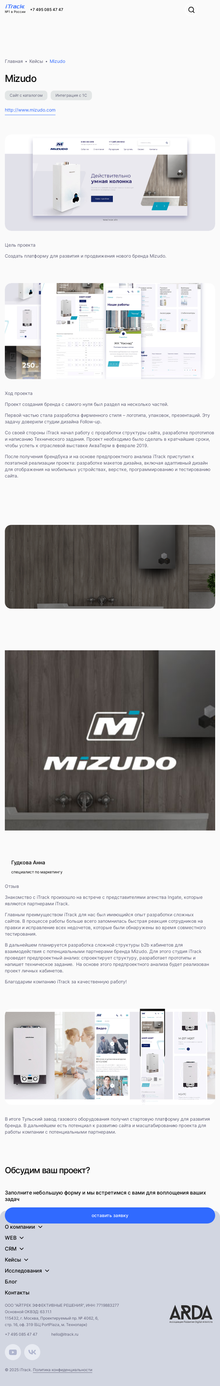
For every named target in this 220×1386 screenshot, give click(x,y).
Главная (14, 61)
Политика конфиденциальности (62, 1369)
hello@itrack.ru (64, 1334)
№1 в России (15, 12)
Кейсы (36, 61)
